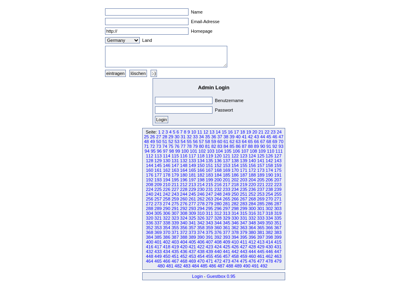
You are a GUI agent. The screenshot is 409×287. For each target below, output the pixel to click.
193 (158, 179)
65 (250, 141)
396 (252, 237)
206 (269, 179)
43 (256, 136)
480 (161, 265)
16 (230, 132)
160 (149, 170)
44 (262, 136)
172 (252, 170)
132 (183, 160)
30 (177, 136)
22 (266, 132)
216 (218, 184)
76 (177, 146)
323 (175, 218)
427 (243, 246)
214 (200, 184)
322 (166, 218)
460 (252, 256)
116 (183, 155)
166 (200, 170)
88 (250, 146)
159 (277, 165)
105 (227, 151)
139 (243, 160)
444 (252, 251)
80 (201, 146)
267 (243, 199)
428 (252, 246)
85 (232, 146)
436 (183, 251)
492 (263, 265)
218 (234, 184)
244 (183, 194)
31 (183, 136)
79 (195, 146)
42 (250, 136)
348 (252, 222)
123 (243, 155)
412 (252, 242)
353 (158, 227)
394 (234, 237)
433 (158, 251)
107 (244, 151)
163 (175, 170)
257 (158, 199)
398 (269, 237)
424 (218, 246)
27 (158, 136)
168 (218, 170)
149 (192, 165)
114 (166, 155)
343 (209, 222)
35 (207, 136)
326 (200, 218)
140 (252, 160)
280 (218, 203)
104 (219, 151)
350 (269, 222)
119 (209, 155)
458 (234, 256)
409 (226, 242)
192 (149, 179)
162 (166, 170)
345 (226, 222)
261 (192, 199)
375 (209, 232)
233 (226, 189)
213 (192, 184)
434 (166, 251)
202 (234, 179)
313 (226, 213)
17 (236, 132)
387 (175, 237)
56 (195, 141)
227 (175, 189)
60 (219, 141)
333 (260, 218)
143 (277, 160)
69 (274, 141)
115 (175, 155)
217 (226, 184)
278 (200, 203)
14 (218, 132)
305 (158, 213)
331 (243, 218)
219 (243, 184)
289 (158, 208)
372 (183, 232)
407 (209, 242)
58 (207, 141)
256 (149, 199)
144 (149, 165)
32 (189, 136)
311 (209, 213)
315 (243, 213)
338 (166, 222)
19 (248, 132)
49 (152, 141)
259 (175, 199)
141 (260, 160)
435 (175, 251)
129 (158, 160)
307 (175, 213)
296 (218, 208)
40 (238, 136)
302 (269, 208)
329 (226, 218)
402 (166, 242)
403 (175, 242)
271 (277, 199)
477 (260, 261)
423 (209, 246)
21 (260, 132)
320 (149, 218)
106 (236, 151)
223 (277, 184)
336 (149, 222)
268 (252, 199)
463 (277, 256)
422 (200, 246)
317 (260, 213)
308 (183, 213)
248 (218, 194)
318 (269, 213)
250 (234, 194)
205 (260, 179)
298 (234, 208)
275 (175, 203)
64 (244, 141)
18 (242, 132)
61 (226, 141)
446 (269, 251)
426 (234, 246)
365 (260, 227)
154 (234, 165)
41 (244, 136)
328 (218, 218)
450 (166, 256)
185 (226, 175)
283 (243, 203)
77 (183, 146)
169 (226, 170)
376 (218, 232)
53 (177, 141)
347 (243, 222)
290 (166, 208)
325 (192, 218)
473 (226, 261)
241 (158, 194)
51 (164, 141)
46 (274, 136)
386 (166, 237)
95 (153, 151)
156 (252, 165)
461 (260, 256)
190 (269, 175)
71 (146, 146)
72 (152, 146)
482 (178, 265)
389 (192, 237)
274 (166, 203)
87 (244, 146)
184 (218, 175)
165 (192, 170)
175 (277, 170)
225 (158, 189)
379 (243, 232)
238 (269, 189)
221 (260, 184)
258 (166, 199)
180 (183, 175)
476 (252, 261)
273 (158, 203)
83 (219, 146)
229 (192, 189)
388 (183, 237)
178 (166, 175)
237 (260, 189)
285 (260, 203)
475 (243, 261)
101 (193, 151)
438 (200, 251)
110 (270, 151)
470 (200, 261)
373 (192, 232)
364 (252, 227)
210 (166, 184)
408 (218, 242)
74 (164, 146)
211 (175, 184)
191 (277, 175)
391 (209, 237)
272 (149, 203)
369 (158, 232)
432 (149, 251)
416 (149, 246)
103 (210, 151)
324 (183, 218)
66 (256, 141)
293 (192, 208)
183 (209, 175)
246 (200, 194)
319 (277, 213)
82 (213, 146)
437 (192, 251)
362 (234, 227)
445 (260, 251)
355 (175, 227)
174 (269, 170)
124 (252, 155)
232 (218, 189)
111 (279, 151)
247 (209, 194)
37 (219, 136)
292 (183, 208)
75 (171, 146)
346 (234, 222)
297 (226, 208)
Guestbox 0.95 (221, 276)
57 (201, 141)
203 (243, 179)
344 (218, 222)
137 (226, 160)
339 (175, 222)
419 (175, 246)
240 (149, 194)
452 (183, 256)
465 (158, 261)
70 (280, 141)
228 (183, 189)
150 (200, 165)
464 (149, 261)
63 (238, 141)
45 (268, 136)
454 (200, 256)
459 (243, 256)
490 (246, 265)
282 (234, 203)
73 (158, 146)
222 (269, 184)
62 (232, 141)
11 (199, 132)
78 (189, 146)
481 (169, 265)
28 (164, 136)
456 (218, 256)
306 (166, 213)
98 (171, 151)
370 (166, 232)
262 (200, 199)
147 (175, 165)
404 (183, 242)
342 (200, 222)
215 (209, 184)
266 (234, 199)
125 (260, 155)
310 (200, 213)
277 (192, 203)
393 (226, 237)
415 (277, 242)
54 (183, 141)
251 (243, 194)
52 (171, 141)
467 (175, 261)
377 (226, 232)
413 (260, 242)
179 (175, 175)
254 (269, 194)
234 (234, 189)
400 (149, 242)
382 (269, 232)
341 (192, 222)
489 (238, 265)
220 (252, 184)
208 (149, 184)
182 (200, 175)
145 (158, 165)
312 (218, 213)
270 (269, 199)
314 (234, 213)
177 (158, 175)
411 (243, 242)
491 (255, 265)
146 (166, 165)
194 (166, 179)
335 (277, 218)
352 (149, 227)
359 (209, 227)
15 (224, 132)
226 (166, 189)
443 (243, 251)
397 (260, 237)
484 (195, 265)
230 (200, 189)
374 (200, 232)
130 (166, 160)
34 (201, 136)
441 (226, 251)
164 (183, 170)
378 (234, 232)
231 (209, 189)
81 (207, 146)
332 (252, 218)
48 (146, 141)
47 (280, 136)
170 (234, 170)
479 (277, 261)
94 (147, 151)
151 (209, 165)
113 (158, 155)
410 (234, 242)
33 (195, 136)
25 (146, 136)
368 (149, 232)
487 (220, 265)
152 (218, 165)
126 (269, 155)
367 (277, 227)
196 (183, 179)
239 (277, 189)
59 (213, 141)
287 (277, 203)
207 (277, 179)
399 (277, 237)
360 (218, 227)
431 (277, 246)
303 (277, 208)
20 (254, 132)
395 (243, 237)
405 (192, 242)
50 (158, 141)
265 (226, 199)
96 (159, 151)
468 (183, 261)
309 (192, 213)
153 (226, 165)
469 (192, 261)
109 (262, 151)
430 (269, 246)
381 (260, 232)
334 (269, 218)
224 (149, 189)
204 (252, 179)
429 (260, 246)
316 (252, 213)
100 (185, 151)
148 (183, 165)
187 (243, 175)
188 (252, 175)
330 (234, 218)
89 (256, 146)
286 (269, 203)
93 (280, 146)
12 (205, 132)
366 (269, 227)
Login (197, 276)
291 (175, 208)
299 (243, 208)
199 (209, 179)
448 (149, 256)
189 (260, 175)
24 (279, 132)
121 (226, 155)
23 (273, 132)
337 (158, 222)
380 (252, 232)
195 (175, 179)
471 (209, 261)
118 (200, 155)
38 (226, 136)
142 (269, 160)
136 (218, 160)
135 (209, 160)
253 (260, 194)
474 (234, 261)
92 (274, 146)
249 (226, 194)
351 (277, 222)
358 (200, 227)
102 (202, 151)
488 (229, 265)
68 (268, 141)
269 (260, 199)
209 (158, 184)
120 (218, 155)
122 (234, 155)
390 (200, 237)
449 (158, 256)
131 (175, 160)
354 (166, 227)
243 (175, 194)
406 (200, 242)
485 (203, 265)
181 (192, 175)
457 (226, 256)
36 (213, 136)
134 (200, 160)
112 (149, 155)
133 (192, 160)
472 (218, 261)
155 (243, 165)
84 (226, 146)
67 (262, 141)
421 (192, 246)
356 (183, 227)
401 (158, 242)
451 (175, 256)
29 (171, 136)
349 (260, 222)
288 (149, 208)
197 (192, 179)
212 (183, 184)
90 (262, 146)
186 (234, 175)
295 (209, 208)
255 (277, 194)
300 (252, 208)
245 (192, 194)
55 (189, 141)
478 (269, 261)
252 (252, 194)
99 (177, 151)
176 (149, 175)
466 (166, 261)
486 (212, 265)
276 (183, 203)
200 (218, 179)
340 (183, 222)
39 (232, 136)
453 (192, 256)
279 (209, 203)
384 (149, 237)
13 (212, 132)
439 (209, 251)
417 (158, 246)
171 (243, 170)
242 (166, 194)
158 (269, 165)
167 (209, 170)
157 (260, 165)
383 (277, 232)
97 (165, 151)
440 (218, 251)
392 (218, 237)
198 (200, 179)
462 (269, 256)
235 (243, 189)
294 (200, 208)
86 (238, 146)
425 (226, 246)
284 (252, 203)
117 (192, 155)
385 (158, 237)
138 (234, 160)
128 (149, 160)
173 (260, 170)
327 (209, 218)
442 (234, 251)
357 (192, 227)
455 (209, 256)
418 (166, 246)
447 (277, 251)
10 (193, 132)
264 (218, 199)
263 (209, 199)
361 (226, 227)
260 (183, 199)
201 (226, 179)
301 (260, 208)
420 (183, 246)
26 (152, 136)
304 (149, 213)
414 (269, 242)
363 (243, 227)
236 (252, 189)
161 (158, 170)
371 (175, 232)
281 (226, 203)
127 (277, 155)
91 (268, 146)
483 (186, 265)
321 (158, 218)
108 (253, 151)
